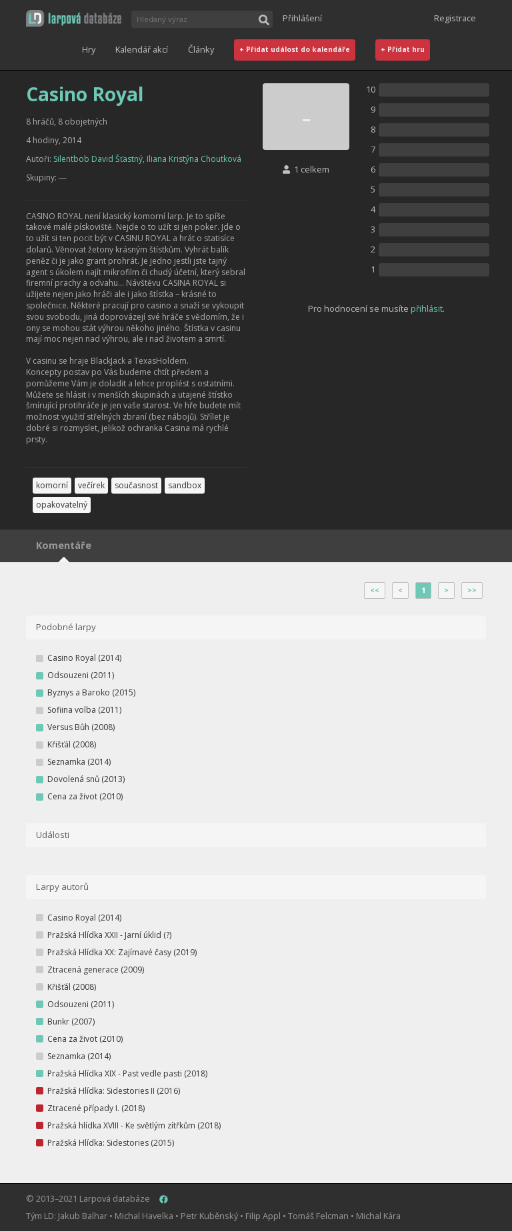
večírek (91, 485)
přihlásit (427, 308)
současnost (136, 485)
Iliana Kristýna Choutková (194, 159)
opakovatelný (61, 504)
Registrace (455, 18)
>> (472, 590)
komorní (52, 485)
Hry (88, 49)
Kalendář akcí (141, 49)
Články (201, 49)
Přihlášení (302, 18)
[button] (73, 18)
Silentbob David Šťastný (98, 159)
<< (374, 590)
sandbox (184, 485)
